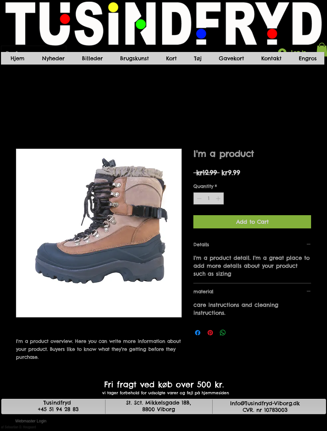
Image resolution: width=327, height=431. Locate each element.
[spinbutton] (209, 198)
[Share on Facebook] (198, 333)
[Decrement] (198, 198)
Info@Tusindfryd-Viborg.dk (265, 403)
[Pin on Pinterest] (210, 333)
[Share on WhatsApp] (223, 333)
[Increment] (219, 198)
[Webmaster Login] (31, 421)
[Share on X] (235, 333)
